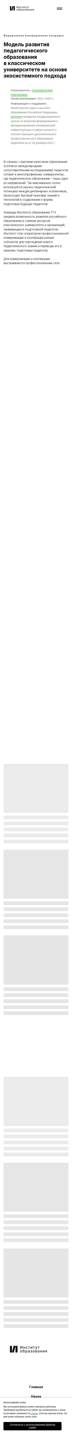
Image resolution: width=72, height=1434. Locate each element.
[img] (20, 1362)
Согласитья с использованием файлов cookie (32, 1426)
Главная (36, 1387)
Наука (36, 1396)
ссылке (34, 1413)
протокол (16, 116)
